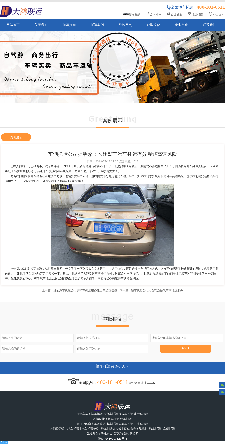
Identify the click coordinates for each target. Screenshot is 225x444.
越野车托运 (110, 414)
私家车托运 (110, 423)
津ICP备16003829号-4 (112, 438)
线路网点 (125, 25)
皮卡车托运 (141, 414)
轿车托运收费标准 (135, 428)
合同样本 (153, 14)
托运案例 (97, 25)
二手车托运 (141, 423)
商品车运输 (95, 423)
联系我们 (209, 25)
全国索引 (216, 14)
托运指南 (195, 14)
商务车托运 (126, 414)
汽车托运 (126, 418)
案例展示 (16, 137)
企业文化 (181, 25)
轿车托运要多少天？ (112, 368)
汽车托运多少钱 (111, 428)
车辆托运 (169, 428)
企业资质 (174, 14)
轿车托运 (132, 14)
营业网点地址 (143, 383)
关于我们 (41, 25)
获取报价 (153, 25)
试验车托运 (126, 423)
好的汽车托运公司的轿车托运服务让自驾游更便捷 (85, 290)
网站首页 (13, 25)
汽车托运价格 (90, 428)
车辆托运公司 (103, 273)
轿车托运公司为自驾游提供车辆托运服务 (157, 290)
